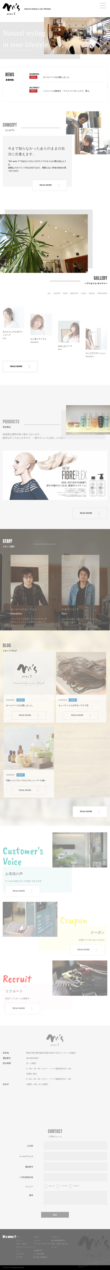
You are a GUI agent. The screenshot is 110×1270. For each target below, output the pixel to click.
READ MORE (50, 185)
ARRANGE (102, 293)
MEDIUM (74, 293)
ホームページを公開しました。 (57, 77)
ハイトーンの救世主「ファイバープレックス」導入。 (67, 91)
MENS (92, 293)
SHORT (57, 293)
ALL (49, 293)
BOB (65, 293)
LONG (84, 293)
